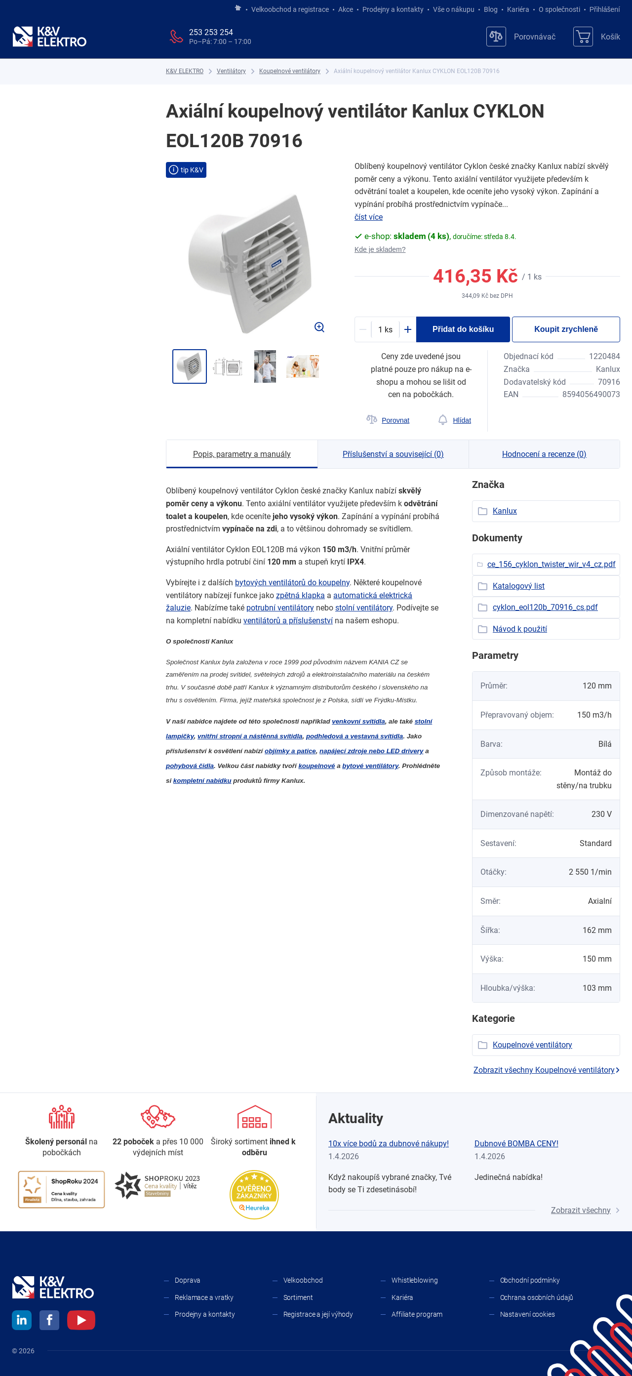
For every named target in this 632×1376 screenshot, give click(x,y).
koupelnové (316, 765)
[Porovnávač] (520, 36)
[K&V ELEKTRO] (49, 36)
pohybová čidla (190, 765)
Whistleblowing (415, 1280)
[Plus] (408, 329)
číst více (369, 217)
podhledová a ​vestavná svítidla (354, 736)
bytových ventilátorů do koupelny (292, 582)
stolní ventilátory (364, 607)
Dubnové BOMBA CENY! (516, 1143)
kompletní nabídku (202, 780)
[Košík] (596, 36)
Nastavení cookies (527, 1314)
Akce (345, 9)
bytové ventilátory (370, 765)
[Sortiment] (254, 1132)
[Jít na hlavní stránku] (238, 8)
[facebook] (49, 1321)
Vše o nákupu (453, 9)
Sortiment (298, 1297)
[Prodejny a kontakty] (158, 1132)
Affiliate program (417, 1314)
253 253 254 (211, 32)
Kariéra (518, 9)
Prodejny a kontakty (393, 9)
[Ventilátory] (231, 71)
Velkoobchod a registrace (290, 9)
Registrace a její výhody (318, 1314)
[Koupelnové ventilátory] (289, 71)
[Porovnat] (388, 420)
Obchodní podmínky (530, 1280)
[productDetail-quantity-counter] (385, 329)
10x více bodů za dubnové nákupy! (388, 1143)
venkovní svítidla (358, 721)
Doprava (187, 1280)
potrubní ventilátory (280, 607)
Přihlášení (602, 9)
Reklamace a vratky (204, 1297)
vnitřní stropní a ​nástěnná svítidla (250, 736)
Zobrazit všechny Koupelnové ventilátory (547, 1070)
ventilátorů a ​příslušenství (288, 620)
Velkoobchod (303, 1280)
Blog (491, 9)
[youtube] (81, 1321)
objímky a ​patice (290, 751)
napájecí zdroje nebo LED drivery (371, 751)
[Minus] (363, 329)
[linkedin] (22, 1321)
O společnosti (559, 9)
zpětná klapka (300, 595)
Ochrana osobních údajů (537, 1297)
